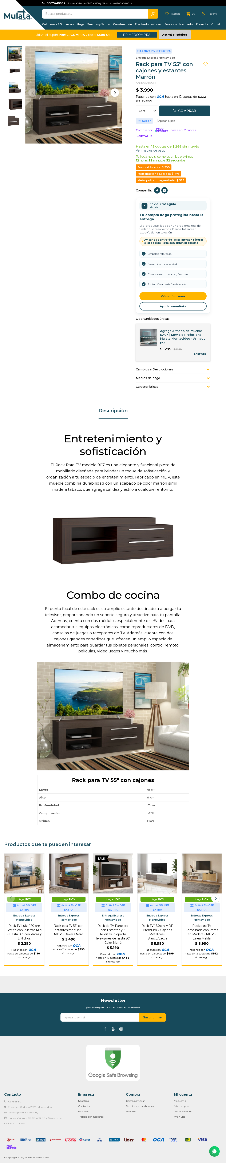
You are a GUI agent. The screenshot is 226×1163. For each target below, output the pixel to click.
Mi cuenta (180, 1100)
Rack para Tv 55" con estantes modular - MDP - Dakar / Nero (68, 930)
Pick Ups (83, 1111)
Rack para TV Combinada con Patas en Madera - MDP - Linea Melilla (202, 932)
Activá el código (174, 34)
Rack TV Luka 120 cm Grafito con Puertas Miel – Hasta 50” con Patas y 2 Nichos (24, 932)
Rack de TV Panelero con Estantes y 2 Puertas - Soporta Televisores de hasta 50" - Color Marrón (112, 934)
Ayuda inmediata (173, 306)
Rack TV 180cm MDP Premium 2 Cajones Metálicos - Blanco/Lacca (157, 932)
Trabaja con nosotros (90, 1116)
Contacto (84, 1106)
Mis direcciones (183, 1111)
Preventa (202, 24)
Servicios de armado (178, 24)
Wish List (179, 1116)
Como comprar (135, 1100)
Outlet (215, 24)
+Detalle (144, 136)
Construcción (122, 24)
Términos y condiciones (140, 1106)
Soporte (130, 1111)
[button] (115, 92)
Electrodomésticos (148, 24)
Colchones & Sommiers (58, 24)
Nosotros (83, 1100)
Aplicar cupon (166, 120)
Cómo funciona (173, 296)
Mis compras (181, 1106)
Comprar (187, 111)
